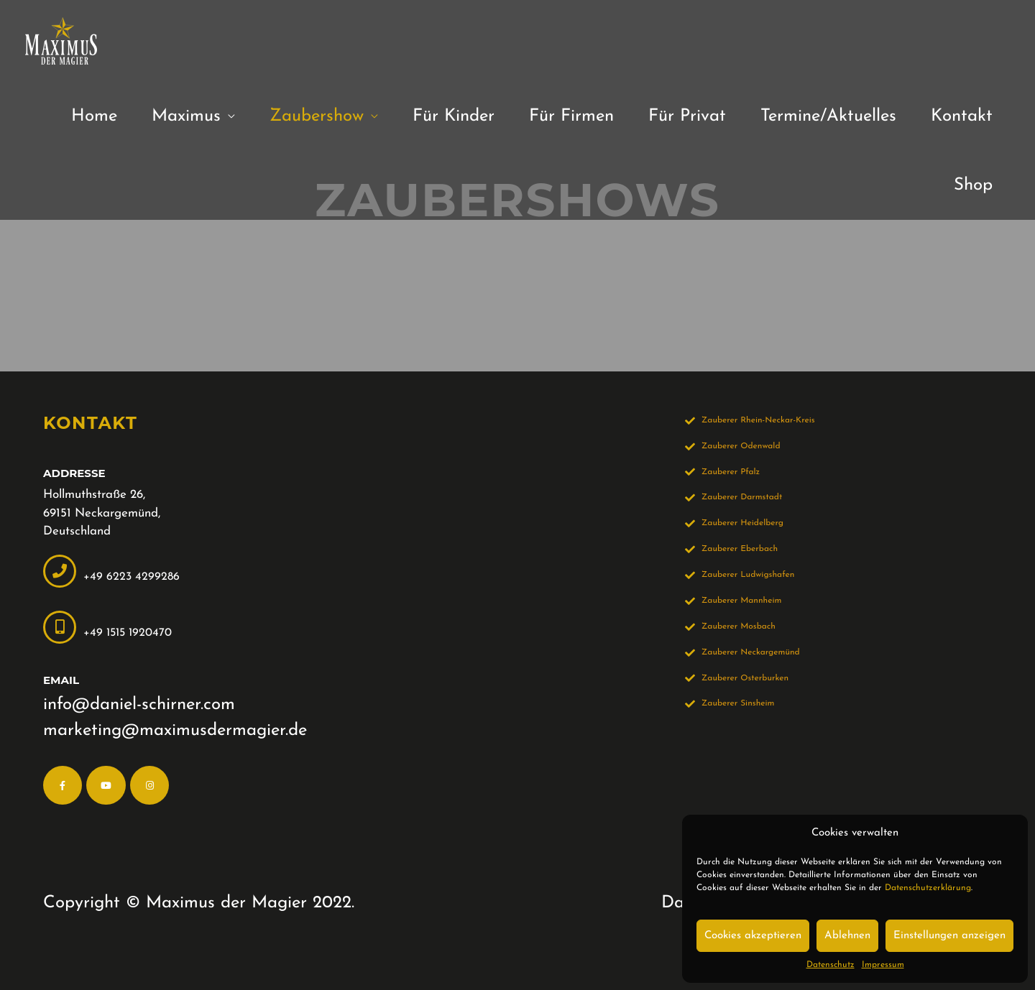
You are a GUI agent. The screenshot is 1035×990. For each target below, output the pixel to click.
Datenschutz (830, 965)
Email (61, 680)
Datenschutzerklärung (928, 888)
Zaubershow (317, 116)
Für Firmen (571, 116)
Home (94, 116)
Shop (973, 185)
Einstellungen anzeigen (949, 935)
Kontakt (962, 116)
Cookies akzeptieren (752, 935)
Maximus (186, 116)
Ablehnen (847, 935)
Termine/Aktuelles (828, 116)
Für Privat (687, 116)
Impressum (883, 965)
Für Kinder (453, 116)
